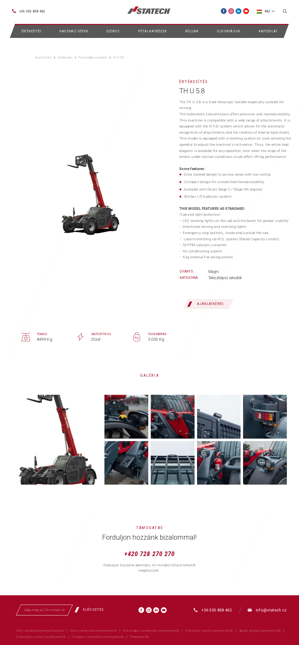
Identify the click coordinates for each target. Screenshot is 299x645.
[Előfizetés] (91, 610)
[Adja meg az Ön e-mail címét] (44, 610)
